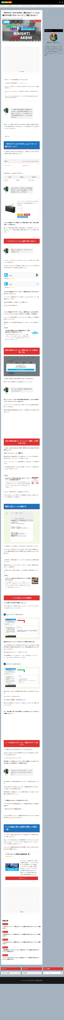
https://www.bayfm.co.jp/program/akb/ (30, 161)
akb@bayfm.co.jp (25, 165)
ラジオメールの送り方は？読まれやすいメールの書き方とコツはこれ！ (18, 579)
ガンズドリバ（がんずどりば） (36, 980)
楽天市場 (27, 214)
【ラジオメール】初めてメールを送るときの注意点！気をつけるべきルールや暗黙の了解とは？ (21, 87)
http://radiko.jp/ (10, 313)
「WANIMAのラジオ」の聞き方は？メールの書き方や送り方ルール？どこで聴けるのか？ (21, 942)
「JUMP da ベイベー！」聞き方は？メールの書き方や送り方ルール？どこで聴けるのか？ (21, 927)
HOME (3, 5)
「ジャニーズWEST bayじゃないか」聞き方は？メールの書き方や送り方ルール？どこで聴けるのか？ (20, 958)
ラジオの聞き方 (9, 5)
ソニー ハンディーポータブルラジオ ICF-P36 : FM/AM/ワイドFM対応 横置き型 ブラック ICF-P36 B (28, 203)
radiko (10, 275)
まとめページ (21, 878)
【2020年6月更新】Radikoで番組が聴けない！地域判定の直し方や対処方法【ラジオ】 (17, 331)
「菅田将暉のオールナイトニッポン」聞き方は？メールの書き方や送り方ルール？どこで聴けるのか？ (21, 950)
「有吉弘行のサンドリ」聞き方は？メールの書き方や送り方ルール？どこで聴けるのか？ (21, 935)
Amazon (20, 214)
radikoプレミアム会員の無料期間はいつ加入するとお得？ (16, 79)
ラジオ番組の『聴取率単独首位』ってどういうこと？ (15, 83)
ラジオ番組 (16, 5)
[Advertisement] (22, 58)
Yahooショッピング (22, 216)
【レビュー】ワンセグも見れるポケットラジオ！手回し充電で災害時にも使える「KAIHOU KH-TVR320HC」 (21, 97)
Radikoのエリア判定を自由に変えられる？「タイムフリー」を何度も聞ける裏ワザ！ (17, 479)
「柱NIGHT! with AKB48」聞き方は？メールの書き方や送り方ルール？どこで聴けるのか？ (36, 5)
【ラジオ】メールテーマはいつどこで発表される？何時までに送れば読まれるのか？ (21, 92)
